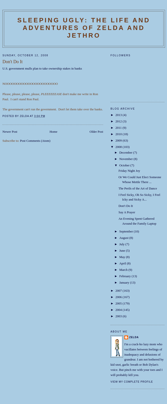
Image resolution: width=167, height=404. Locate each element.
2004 (119, 310)
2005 (119, 303)
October (124, 165)
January (124, 282)
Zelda (134, 337)
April (123, 263)
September (126, 231)
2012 (119, 121)
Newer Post (9, 131)
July (122, 244)
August (124, 238)
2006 (119, 297)
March (123, 270)
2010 (119, 134)
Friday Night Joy (129, 171)
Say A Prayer (126, 212)
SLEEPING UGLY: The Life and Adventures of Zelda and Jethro (83, 27)
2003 (119, 316)
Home (53, 131)
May (122, 257)
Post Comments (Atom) (35, 141)
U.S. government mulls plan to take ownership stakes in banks (42, 68)
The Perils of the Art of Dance (137, 188)
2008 (119, 147)
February (125, 276)
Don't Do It (125, 206)
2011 (119, 128)
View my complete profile (132, 381)
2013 (119, 115)
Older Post (96, 131)
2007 (119, 290)
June (122, 250)
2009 (119, 140)
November (126, 159)
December (126, 152)
